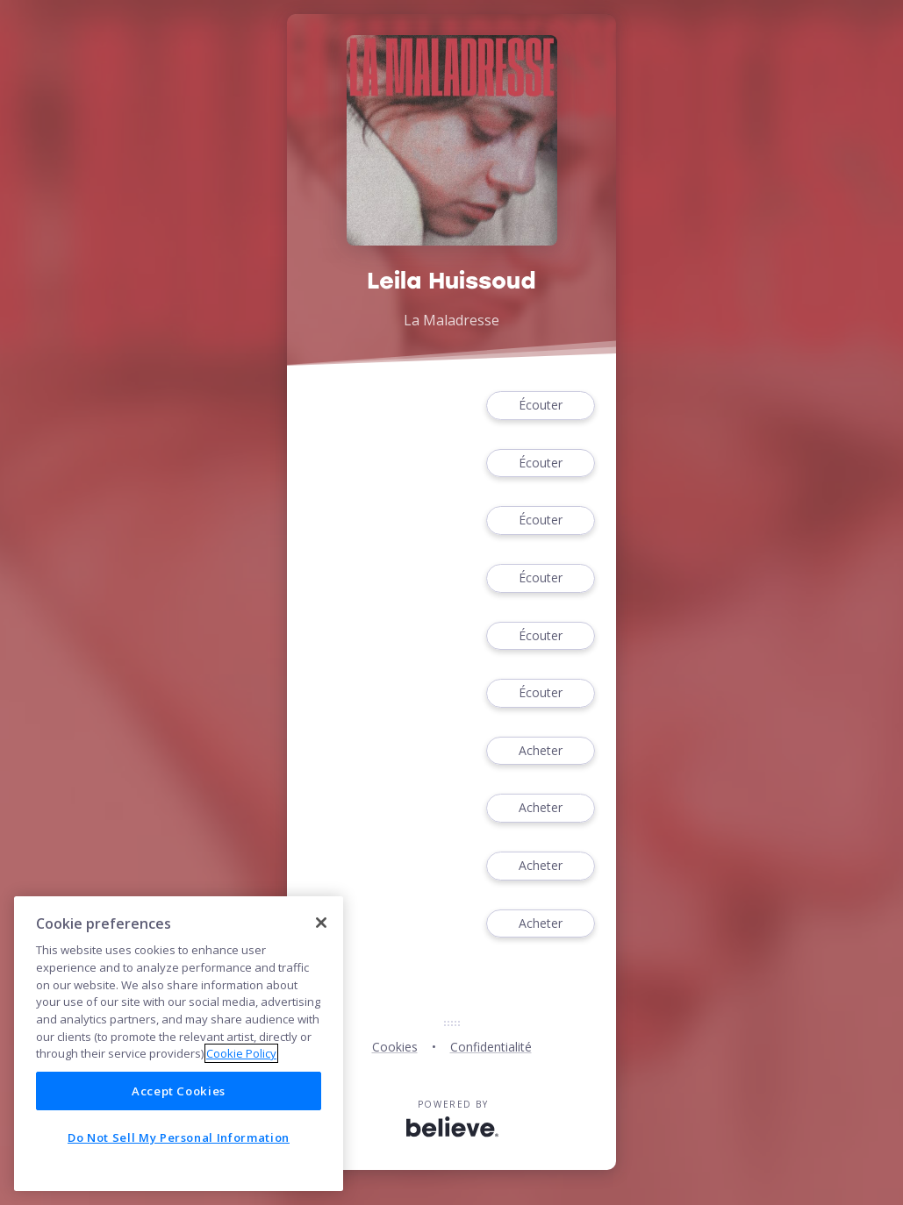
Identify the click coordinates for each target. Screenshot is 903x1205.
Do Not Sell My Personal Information (179, 1137)
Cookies (395, 1046)
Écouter (540, 405)
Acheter (540, 751)
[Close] (321, 922)
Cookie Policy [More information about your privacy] (241, 1053)
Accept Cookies (179, 1091)
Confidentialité (491, 1046)
